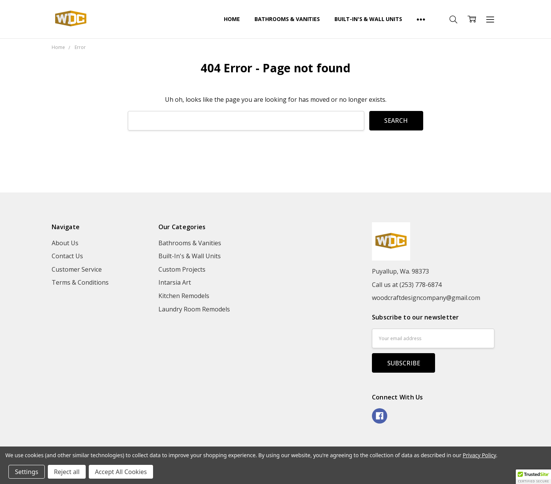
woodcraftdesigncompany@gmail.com (426, 297)
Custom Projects (181, 269)
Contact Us (67, 256)
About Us (65, 243)
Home (232, 19)
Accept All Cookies (121, 472)
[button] (533, 476)
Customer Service (77, 269)
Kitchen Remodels (183, 296)
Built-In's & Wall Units (368, 19)
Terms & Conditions (80, 282)
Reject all (67, 472)
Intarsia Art (174, 282)
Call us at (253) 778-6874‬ (407, 284)
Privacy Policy (479, 455)
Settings (26, 472)
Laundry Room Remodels (194, 309)
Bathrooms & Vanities (287, 19)
